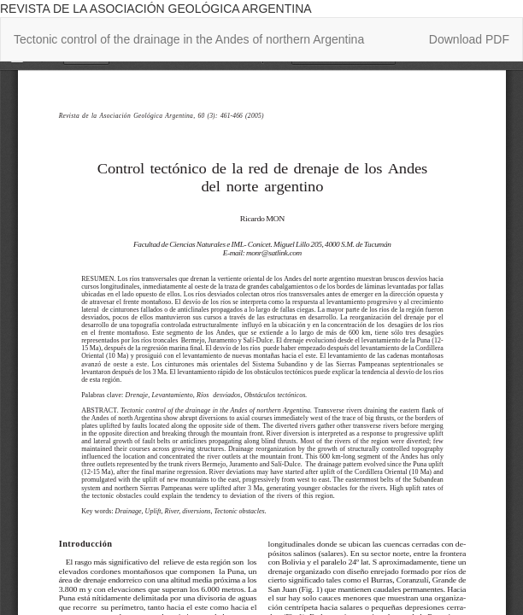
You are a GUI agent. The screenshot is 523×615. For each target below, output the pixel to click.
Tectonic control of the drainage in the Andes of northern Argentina (189, 39)
